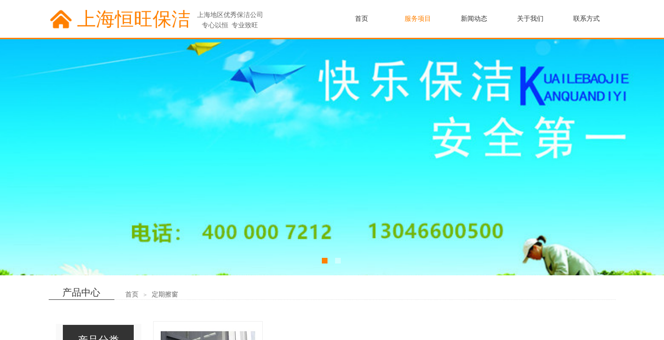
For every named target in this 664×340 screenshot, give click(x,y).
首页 (131, 294)
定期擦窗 (165, 294)
